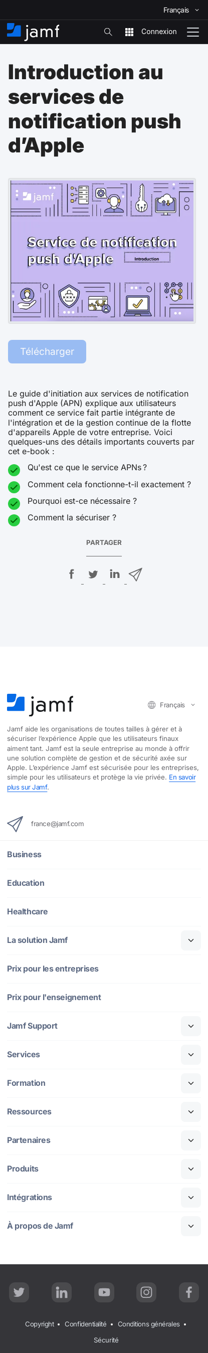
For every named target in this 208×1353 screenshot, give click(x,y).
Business (24, 854)
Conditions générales (149, 1324)
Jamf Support (32, 1026)
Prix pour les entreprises (53, 969)
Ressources (29, 1111)
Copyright (39, 1324)
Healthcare (27, 911)
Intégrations (30, 1197)
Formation (26, 1083)
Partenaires (28, 1140)
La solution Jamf (37, 940)
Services (23, 1054)
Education (25, 883)
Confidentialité (85, 1324)
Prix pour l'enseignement (54, 997)
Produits (22, 1169)
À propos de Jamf (40, 1226)
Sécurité (106, 1340)
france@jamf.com (45, 824)
